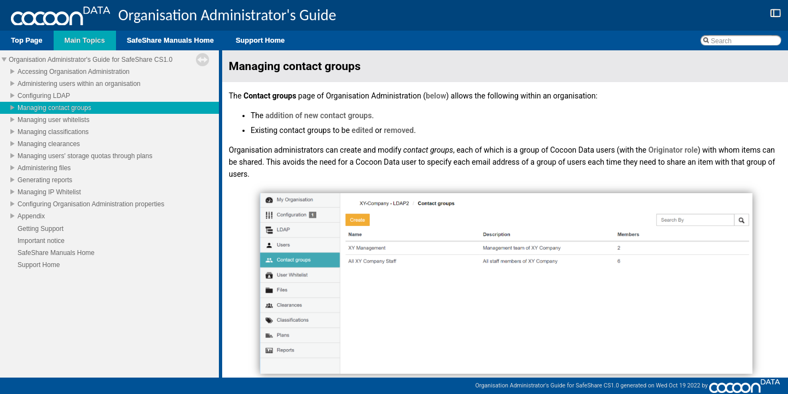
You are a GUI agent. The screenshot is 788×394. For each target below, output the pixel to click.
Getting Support (40, 229)
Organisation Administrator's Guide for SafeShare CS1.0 (90, 59)
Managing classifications (53, 132)
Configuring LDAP (44, 96)
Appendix (31, 216)
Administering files (44, 168)
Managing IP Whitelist (49, 192)
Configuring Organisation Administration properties (91, 204)
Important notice (41, 241)
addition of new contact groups (318, 115)
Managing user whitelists (53, 120)
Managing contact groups (54, 108)
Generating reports (45, 180)
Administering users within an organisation (79, 84)
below (436, 95)
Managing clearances (49, 144)
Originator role (673, 150)
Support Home (39, 265)
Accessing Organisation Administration (74, 72)
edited (362, 130)
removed (399, 130)
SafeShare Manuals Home (56, 253)
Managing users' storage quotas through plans (85, 156)
